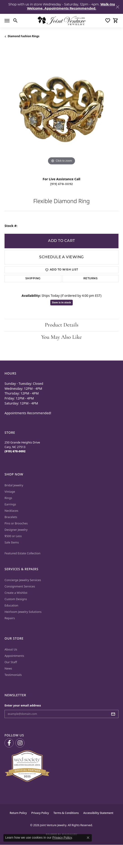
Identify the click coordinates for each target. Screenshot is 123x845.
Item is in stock (61, 302)
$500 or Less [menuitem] (13, 536)
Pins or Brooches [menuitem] (16, 523)
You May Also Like (61, 337)
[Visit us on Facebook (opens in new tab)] (9, 743)
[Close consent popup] (88, 837)
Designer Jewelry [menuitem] (16, 530)
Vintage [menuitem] (10, 491)
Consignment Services (20, 586)
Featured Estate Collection (23, 553)
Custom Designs (16, 599)
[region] (61, 109)
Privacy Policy (40, 813)
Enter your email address (23, 705)
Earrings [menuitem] (10, 504)
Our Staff (11, 662)
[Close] (117, 7)
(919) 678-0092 (61, 184)
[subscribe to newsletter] (114, 714)
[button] (15, 20)
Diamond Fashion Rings (23, 36)
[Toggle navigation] (7, 20)
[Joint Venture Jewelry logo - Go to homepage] (61, 20)
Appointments (14, 656)
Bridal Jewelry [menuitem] (14, 485)
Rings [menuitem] (8, 498)
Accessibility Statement (98, 813)
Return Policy (18, 813)
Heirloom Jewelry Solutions (23, 612)
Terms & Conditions (66, 813)
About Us (11, 649)
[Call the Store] (15, 451)
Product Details (61, 325)
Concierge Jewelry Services (23, 580)
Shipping (33, 278)
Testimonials (13, 675)
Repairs (10, 618)
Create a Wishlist (16, 593)
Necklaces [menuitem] (11, 511)
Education (11, 605)
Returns (90, 278)
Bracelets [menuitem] (11, 517)
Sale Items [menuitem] (12, 542)
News (8, 668)
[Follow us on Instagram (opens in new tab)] (19, 743)
